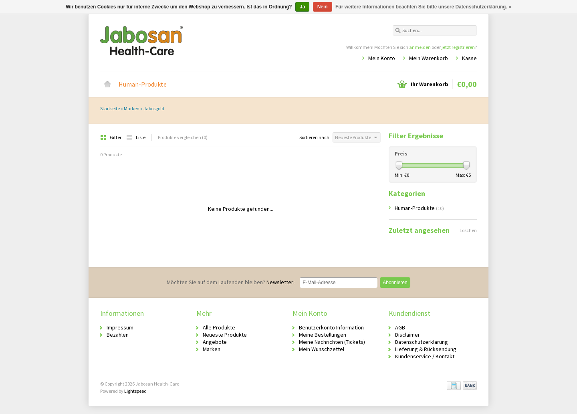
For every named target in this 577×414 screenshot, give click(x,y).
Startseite (107, 84)
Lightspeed (135, 391)
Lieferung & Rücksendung (425, 349)
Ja (302, 7)
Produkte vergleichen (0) (183, 137)
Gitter (111, 137)
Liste (135, 137)
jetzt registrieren (458, 47)
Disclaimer (407, 334)
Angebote (215, 341)
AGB (400, 327)
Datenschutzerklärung (421, 341)
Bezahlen (118, 334)
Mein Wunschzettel (321, 349)
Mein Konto (381, 58)
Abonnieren (395, 282)
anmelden (420, 47)
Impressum (120, 327)
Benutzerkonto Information (331, 327)
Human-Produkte (143, 84)
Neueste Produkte (225, 334)
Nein (322, 7)
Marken (131, 108)
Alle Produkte (219, 327)
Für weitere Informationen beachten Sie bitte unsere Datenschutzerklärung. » (423, 7)
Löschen (468, 230)
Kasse (469, 58)
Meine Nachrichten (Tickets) (332, 341)
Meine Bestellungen (322, 334)
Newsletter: (231, 282)
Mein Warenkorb (428, 58)
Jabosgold (153, 108)
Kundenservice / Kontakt (424, 356)
